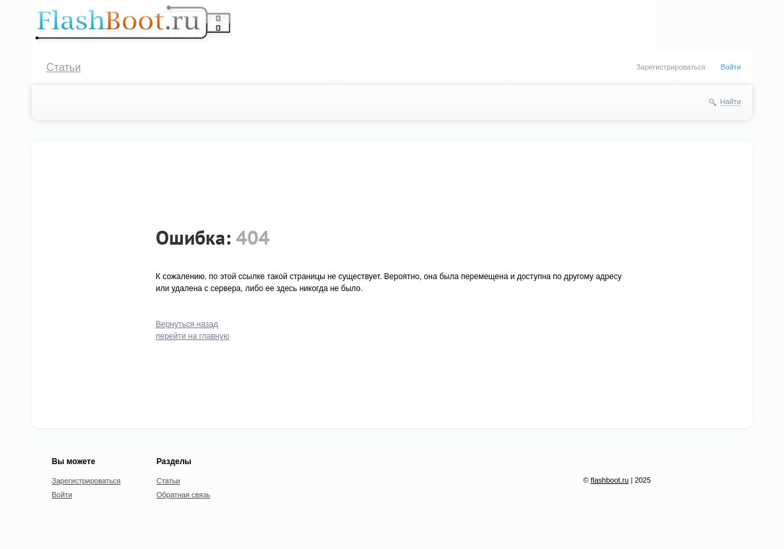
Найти (730, 101)
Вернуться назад (187, 324)
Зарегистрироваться (670, 67)
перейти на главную (192, 336)
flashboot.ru (609, 480)
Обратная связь (183, 495)
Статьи (63, 67)
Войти (730, 67)
